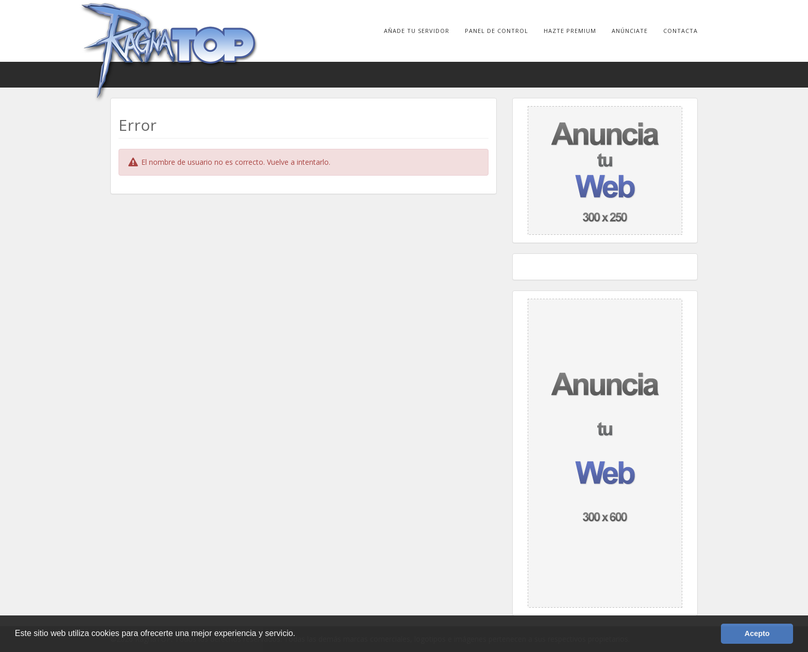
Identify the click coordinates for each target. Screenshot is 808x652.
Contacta (680, 31)
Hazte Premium (570, 31)
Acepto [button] (757, 633)
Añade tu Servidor (416, 31)
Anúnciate (630, 31)
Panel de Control (496, 31)
